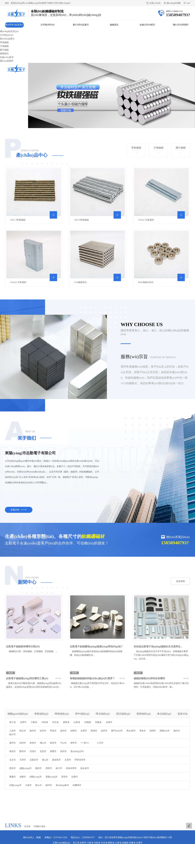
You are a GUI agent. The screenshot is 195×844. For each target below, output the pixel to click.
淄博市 (152, 731)
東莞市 (53, 743)
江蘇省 (34, 722)
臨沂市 (12, 734)
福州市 (104, 731)
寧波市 (53, 731)
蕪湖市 (94, 731)
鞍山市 (38, 785)
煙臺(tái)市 (165, 731)
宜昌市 (43, 751)
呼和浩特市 (80, 760)
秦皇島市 (56, 760)
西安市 (12, 768)
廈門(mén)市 (117, 731)
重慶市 (12, 777)
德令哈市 (84, 768)
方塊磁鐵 (4, 46)
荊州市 (63, 751)
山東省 (77, 722)
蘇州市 (33, 731)
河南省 (44, 722)
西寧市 (49, 768)
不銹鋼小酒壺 (39, 826)
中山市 (63, 743)
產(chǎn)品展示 (81, 25)
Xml (188, 3)
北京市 (12, 760)
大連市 (28, 785)
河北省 (55, 722)
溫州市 (63, 731)
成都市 (22, 777)
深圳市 (22, 743)
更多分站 (183, 713)
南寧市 (73, 743)
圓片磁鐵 (4, 50)
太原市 (67, 760)
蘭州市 (38, 768)
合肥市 (84, 731)
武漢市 (33, 751)
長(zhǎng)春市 (62, 785)
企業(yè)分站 (155, 3)
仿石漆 (27, 826)
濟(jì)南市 (130, 731)
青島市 (142, 731)
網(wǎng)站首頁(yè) (14, 26)
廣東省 (66, 722)
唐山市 (45, 760)
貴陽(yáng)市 (52, 777)
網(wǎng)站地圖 (173, 3)
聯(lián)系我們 (180, 25)
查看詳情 (19, 509)
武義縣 (87, 722)
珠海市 (33, 743)
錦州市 (49, 785)
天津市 (22, 760)
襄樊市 (53, 751)
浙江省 (12, 722)
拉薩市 (74, 777)
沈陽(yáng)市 (15, 785)
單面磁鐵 (4, 42)
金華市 (23, 722)
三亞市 (100, 743)
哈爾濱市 (77, 785)
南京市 (22, 731)
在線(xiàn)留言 (147, 25)
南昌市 (12, 751)
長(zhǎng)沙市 (77, 751)
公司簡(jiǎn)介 (47, 25)
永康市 (109, 722)
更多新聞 (180, 581)
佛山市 (43, 743)
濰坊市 (176, 731)
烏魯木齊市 (71, 768)
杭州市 (43, 731)
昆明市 (64, 777)
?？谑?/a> (85, 743)
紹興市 (73, 731)
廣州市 (12, 743)
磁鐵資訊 (114, 25)
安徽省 (98, 722)
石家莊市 (34, 760)
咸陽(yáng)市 (25, 768)
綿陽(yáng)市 (36, 777)
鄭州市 (22, 751)
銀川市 (59, 768)
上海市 (12, 731)
